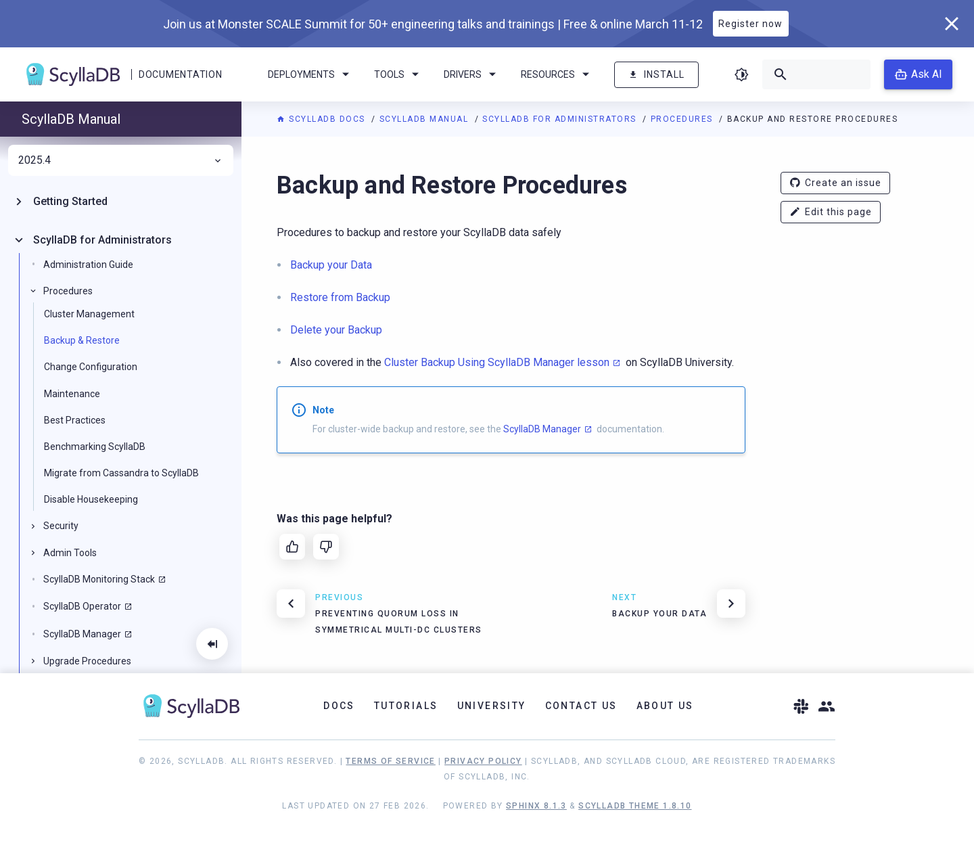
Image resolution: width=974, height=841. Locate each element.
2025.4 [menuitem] (120, 160)
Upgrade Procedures (87, 661)
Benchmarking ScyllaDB (94, 446)
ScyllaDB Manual (425, 119)
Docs (339, 705)
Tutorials (406, 705)
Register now (750, 23)
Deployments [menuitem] (311, 74)
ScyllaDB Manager (542, 429)
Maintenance (72, 393)
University (491, 705)
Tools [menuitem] (398, 74)
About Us (665, 705)
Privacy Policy (483, 761)
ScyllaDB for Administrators (560, 119)
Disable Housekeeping (91, 499)
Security (60, 525)
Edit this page (830, 212)
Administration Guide (88, 264)
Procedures (683, 119)
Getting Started (70, 201)
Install (656, 75)
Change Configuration (90, 366)
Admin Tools (70, 552)
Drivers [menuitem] (472, 74)
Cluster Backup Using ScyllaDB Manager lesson (496, 362)
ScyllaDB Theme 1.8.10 (634, 806)
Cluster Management (89, 314)
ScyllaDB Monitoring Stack (99, 579)
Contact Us (581, 705)
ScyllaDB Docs (322, 119)
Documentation (180, 74)
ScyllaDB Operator (82, 606)
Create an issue (835, 183)
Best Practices (75, 420)
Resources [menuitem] (557, 74)
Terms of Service (390, 761)
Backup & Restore (82, 340)
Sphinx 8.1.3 (536, 806)
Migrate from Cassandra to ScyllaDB (121, 473)
